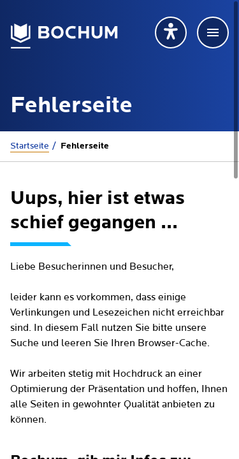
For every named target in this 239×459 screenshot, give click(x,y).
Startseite (29, 146)
